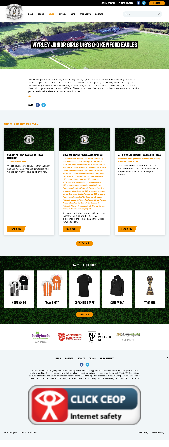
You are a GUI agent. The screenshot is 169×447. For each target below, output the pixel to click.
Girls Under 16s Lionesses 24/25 (90, 176)
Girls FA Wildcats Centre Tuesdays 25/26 (79, 162)
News (51, 14)
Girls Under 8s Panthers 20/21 (81, 194)
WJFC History (107, 358)
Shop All (84, 314)
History (62, 14)
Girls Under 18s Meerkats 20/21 (75, 185)
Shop (73, 14)
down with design (157, 432)
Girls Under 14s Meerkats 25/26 (81, 173)
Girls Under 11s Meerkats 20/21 (88, 167)
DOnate (156, 3)
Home (30, 14)
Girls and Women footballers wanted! (82, 155)
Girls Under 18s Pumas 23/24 (87, 188)
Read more (16, 229)
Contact (99, 14)
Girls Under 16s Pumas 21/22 (74, 179)
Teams (41, 14)
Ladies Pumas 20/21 (90, 200)
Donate (81, 358)
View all (84, 243)
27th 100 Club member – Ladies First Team (139, 155)
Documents (85, 14)
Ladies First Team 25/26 (17, 162)
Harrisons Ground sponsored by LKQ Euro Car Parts (138, 159)
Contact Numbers (125, 3)
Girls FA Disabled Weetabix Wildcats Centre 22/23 (83, 159)
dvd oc (31, 96)
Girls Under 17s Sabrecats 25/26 (89, 182)
